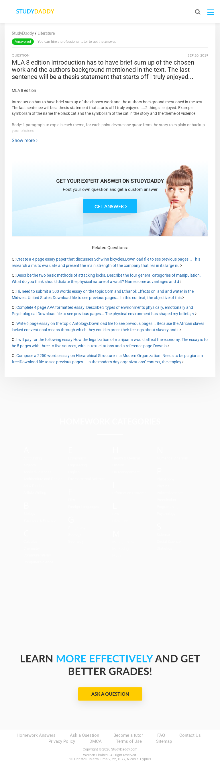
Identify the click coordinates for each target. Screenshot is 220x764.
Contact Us (190, 735)
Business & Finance (39, 520)
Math (116, 555)
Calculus (30, 541)
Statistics (164, 548)
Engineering (77, 465)
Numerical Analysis (172, 458)
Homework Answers (36, 735)
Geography (76, 528)
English (74, 472)
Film (71, 500)
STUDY (35, 11)
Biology (29, 513)
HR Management (126, 472)
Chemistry (31, 548)
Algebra (29, 465)
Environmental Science (86, 479)
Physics (163, 486)
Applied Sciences (37, 472)
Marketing (120, 548)
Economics (77, 458)
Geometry (76, 541)
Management (123, 542)
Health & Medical (126, 458)
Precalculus (166, 500)
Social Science (169, 541)
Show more (25, 140)
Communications (37, 555)
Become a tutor (128, 735)
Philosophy (165, 479)
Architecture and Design (42, 479)
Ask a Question (110, 694)
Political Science (170, 493)
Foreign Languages (83, 507)
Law (115, 514)
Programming (167, 507)
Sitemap (164, 741)
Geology (74, 534)
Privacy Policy (61, 741)
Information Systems (129, 493)
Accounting (32, 458)
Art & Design (33, 486)
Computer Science (38, 562)
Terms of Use (129, 741)
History (118, 465)
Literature (120, 521)
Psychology (166, 513)
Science (163, 534)
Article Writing (34, 492)
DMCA (95, 741)
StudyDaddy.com (124, 749)
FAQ (161, 735)
